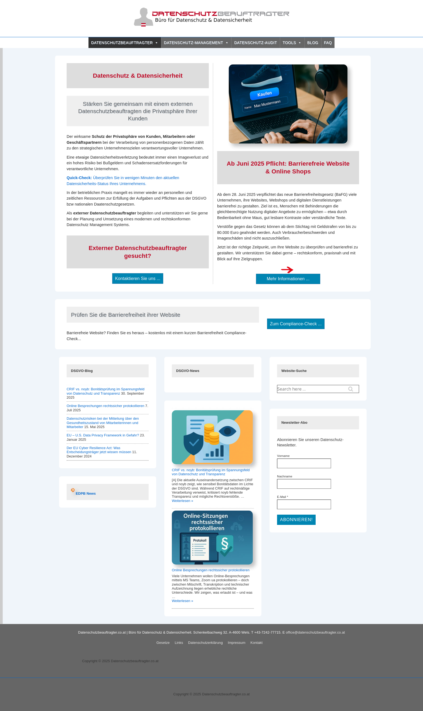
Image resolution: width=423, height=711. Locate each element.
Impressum (236, 643)
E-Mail (282, 496)
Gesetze (163, 643)
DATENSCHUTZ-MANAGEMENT (196, 42)
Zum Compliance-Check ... (296, 324)
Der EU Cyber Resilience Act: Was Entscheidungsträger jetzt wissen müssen (99, 450)
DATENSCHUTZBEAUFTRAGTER (124, 42)
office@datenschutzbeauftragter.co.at (315, 632)
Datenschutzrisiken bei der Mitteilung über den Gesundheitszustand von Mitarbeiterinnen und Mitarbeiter (103, 422)
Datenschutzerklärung (205, 643)
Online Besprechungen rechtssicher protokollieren (105, 406)
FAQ (328, 42)
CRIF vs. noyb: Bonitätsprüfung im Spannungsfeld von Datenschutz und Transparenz (106, 391)
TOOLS (292, 42)
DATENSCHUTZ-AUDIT (255, 42)
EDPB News (86, 493)
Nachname (284, 476)
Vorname (283, 455)
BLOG (312, 42)
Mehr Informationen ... (288, 278)
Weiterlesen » (182, 501)
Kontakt (256, 643)
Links (179, 643)
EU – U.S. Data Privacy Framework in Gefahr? (103, 435)
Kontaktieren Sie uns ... (138, 278)
